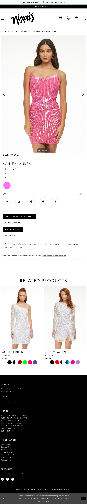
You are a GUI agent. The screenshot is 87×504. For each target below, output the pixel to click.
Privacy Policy (7, 457)
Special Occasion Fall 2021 (43, 31)
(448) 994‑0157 (8, 397)
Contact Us (5, 447)
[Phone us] (68, 18)
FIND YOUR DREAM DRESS (32, 2)
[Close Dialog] (3, 499)
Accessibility (6, 460)
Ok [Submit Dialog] (83, 498)
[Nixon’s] (22, 18)
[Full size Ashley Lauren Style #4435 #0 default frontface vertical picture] (43, 94)
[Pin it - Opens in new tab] (15, 155)
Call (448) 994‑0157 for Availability (19, 216)
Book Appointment (12, 229)
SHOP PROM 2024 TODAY (55, 2)
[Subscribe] (23, 473)
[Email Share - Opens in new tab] (18, 155)
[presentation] (22, 317)
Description (10, 236)
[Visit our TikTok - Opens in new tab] (12, 479)
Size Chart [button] (80, 194)
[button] (76, 18)
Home (8, 31)
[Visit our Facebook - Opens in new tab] (2, 479)
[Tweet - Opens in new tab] (12, 155)
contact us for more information (54, 256)
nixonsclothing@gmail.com (12, 402)
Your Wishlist (6, 450)
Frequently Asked (8, 452)
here (47, 501)
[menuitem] (60, 18)
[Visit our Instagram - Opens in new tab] (7, 479)
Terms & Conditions (9, 455)
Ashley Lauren (21, 31)
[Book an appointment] (43, 6)
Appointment (6, 444)
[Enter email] (12, 473)
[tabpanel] (43, 94)
